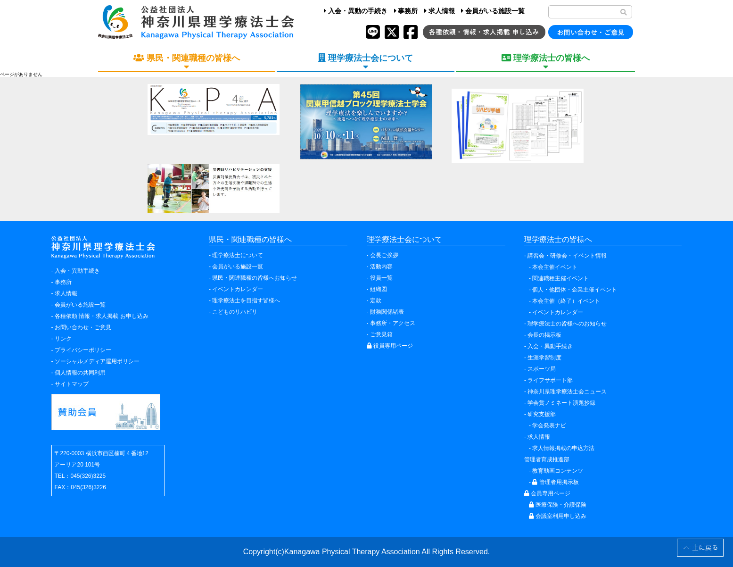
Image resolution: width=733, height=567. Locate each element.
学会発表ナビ (549, 425)
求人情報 (439, 11)
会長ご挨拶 (384, 255)
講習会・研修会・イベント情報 (567, 255)
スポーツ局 (541, 369)
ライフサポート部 (550, 380)
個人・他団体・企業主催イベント (574, 289)
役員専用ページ (390, 345)
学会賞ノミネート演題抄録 (561, 403)
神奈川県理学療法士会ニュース (567, 391)
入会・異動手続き (77, 270)
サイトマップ (72, 384)
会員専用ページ (547, 493)
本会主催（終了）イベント (566, 301)
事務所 (406, 11)
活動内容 (381, 266)
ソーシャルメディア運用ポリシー (97, 361)
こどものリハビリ (234, 312)
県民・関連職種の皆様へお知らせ (254, 278)
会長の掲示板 (544, 335)
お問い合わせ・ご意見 (83, 327)
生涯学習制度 (544, 357)
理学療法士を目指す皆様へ (246, 300)
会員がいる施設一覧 (493, 11)
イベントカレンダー (237, 289)
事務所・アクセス (392, 323)
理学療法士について (237, 255)
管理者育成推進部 (546, 459)
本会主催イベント (554, 267)
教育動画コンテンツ (557, 470)
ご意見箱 (381, 334)
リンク (63, 338)
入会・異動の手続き (355, 11)
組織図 (378, 289)
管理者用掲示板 (555, 482)
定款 (375, 300)
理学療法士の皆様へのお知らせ (567, 323)
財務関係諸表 (387, 312)
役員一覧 (381, 278)
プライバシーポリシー (83, 350)
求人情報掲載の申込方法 (563, 448)
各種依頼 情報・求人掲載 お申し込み (101, 316)
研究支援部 (541, 414)
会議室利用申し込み (557, 516)
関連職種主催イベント (560, 278)
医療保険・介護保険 (557, 504)
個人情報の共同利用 (80, 372)
